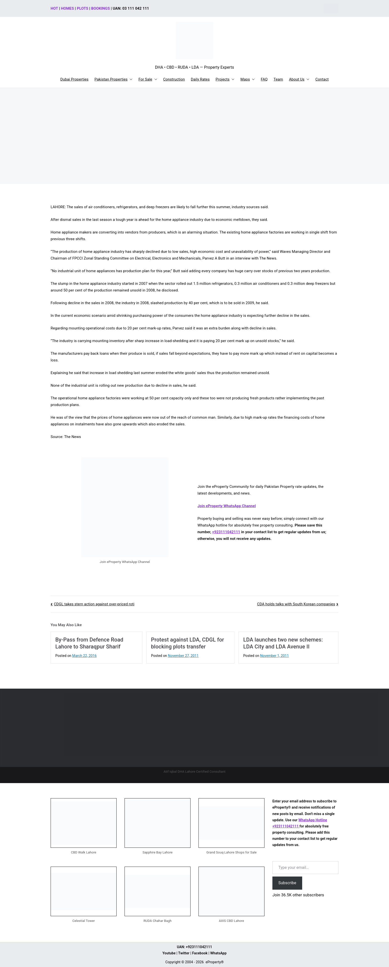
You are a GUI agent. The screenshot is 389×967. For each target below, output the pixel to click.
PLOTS (82, 8)
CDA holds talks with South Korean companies (296, 604)
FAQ (264, 79)
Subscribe (287, 882)
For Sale (147, 79)
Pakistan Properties (114, 79)
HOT (54, 8)
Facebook (199, 953)
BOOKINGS (100, 8)
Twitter (183, 953)
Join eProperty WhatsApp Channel (226, 506)
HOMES (67, 8)
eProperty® (215, 962)
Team (278, 79)
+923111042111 (226, 532)
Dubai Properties (74, 79)
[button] (130, 79)
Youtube (169, 953)
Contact (321, 79)
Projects (225, 79)
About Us (299, 79)
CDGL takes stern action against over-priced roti (94, 604)
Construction (174, 79)
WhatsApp (218, 953)
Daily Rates (200, 79)
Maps (247, 79)
